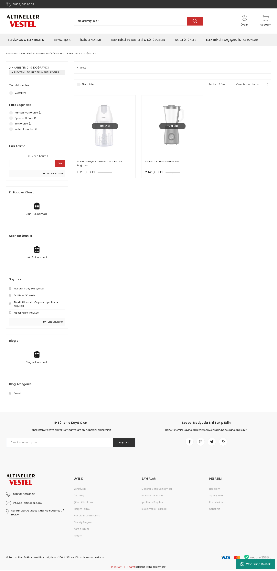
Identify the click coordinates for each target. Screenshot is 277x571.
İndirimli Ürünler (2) (26, 130)
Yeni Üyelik (80, 491)
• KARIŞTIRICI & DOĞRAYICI (81, 54)
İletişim (78, 538)
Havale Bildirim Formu (87, 518)
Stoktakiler (88, 85)
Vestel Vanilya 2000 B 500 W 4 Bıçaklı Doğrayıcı (99, 164)
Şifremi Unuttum (83, 504)
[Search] (138, 22)
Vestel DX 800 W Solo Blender (162, 163)
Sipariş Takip (216, 498)
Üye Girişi (79, 498)
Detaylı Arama (53, 174)
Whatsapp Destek (255, 564)
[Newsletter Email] (71, 443)
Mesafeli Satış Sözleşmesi (157, 491)
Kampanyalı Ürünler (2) (28, 113)
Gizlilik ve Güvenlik (152, 498)
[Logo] (23, 22)
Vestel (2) (20, 94)
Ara (60, 164)
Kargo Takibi (81, 531)
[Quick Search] (30, 164)
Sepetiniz (214, 511)
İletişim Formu (82, 511)
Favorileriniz (216, 504)
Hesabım (214, 491)
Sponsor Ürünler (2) (26, 119)
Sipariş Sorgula (83, 524)
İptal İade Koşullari (153, 504)
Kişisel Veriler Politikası (154, 511)
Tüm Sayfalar (53, 322)
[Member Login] (244, 22)
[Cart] (265, 22)
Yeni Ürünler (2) (23, 124)
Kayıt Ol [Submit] (122, 443)
